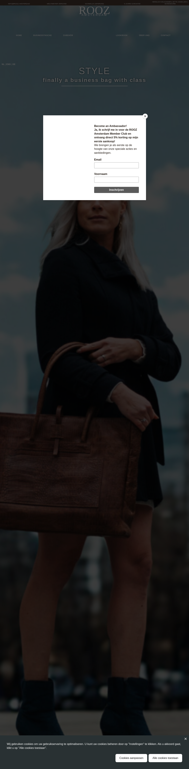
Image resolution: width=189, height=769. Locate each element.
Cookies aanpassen (131, 758)
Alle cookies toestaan (165, 758)
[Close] (145, 116)
